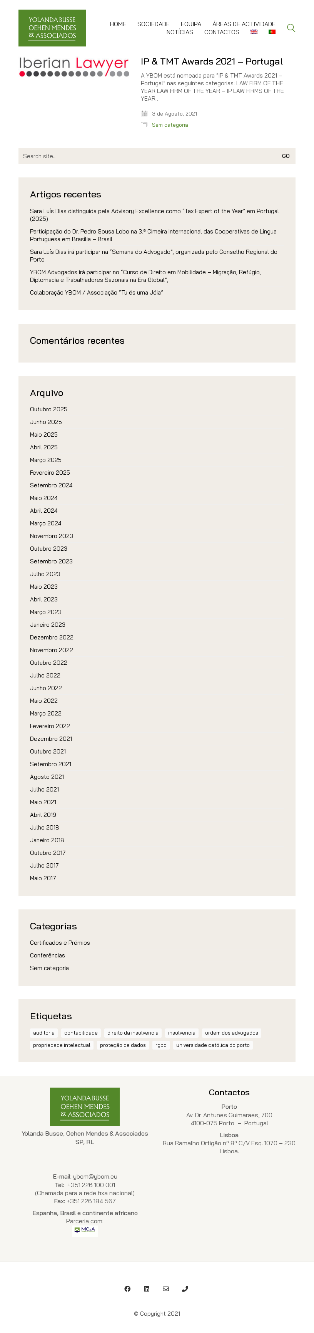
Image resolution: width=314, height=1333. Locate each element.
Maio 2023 (44, 586)
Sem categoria (170, 124)
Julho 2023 (45, 574)
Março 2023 (46, 612)
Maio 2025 (44, 434)
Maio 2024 (44, 498)
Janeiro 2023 (47, 624)
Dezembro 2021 (51, 738)
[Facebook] (127, 1289)
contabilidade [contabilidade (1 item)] (81, 1033)
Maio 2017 (43, 878)
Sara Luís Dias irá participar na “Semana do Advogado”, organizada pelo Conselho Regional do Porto (153, 255)
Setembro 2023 (51, 561)
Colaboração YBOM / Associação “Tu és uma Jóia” (96, 292)
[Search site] (291, 29)
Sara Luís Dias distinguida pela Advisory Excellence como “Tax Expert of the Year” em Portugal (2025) (154, 214)
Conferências (47, 955)
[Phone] (185, 1289)
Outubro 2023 (48, 548)
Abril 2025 (44, 447)
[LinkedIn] (146, 1289)
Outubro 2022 (48, 662)
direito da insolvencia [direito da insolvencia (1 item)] (133, 1033)
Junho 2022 (46, 688)
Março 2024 (46, 523)
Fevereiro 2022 (50, 726)
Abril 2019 (43, 814)
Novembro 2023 (51, 536)
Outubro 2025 (48, 409)
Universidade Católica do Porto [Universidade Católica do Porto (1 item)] (213, 1045)
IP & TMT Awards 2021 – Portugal (212, 61)
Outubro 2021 (48, 751)
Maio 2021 (43, 802)
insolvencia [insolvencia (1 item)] (181, 1033)
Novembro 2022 (51, 650)
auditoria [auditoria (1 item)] (44, 1033)
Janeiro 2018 (47, 840)
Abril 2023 (44, 599)
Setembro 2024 (51, 485)
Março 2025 (46, 460)
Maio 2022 (44, 700)
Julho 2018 (44, 827)
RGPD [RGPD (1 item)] (161, 1045)
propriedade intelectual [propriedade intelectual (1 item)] (61, 1045)
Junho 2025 (46, 422)
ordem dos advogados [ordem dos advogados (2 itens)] (231, 1033)
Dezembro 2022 (51, 637)
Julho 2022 (45, 675)
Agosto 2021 (47, 776)
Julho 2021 (44, 789)
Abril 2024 (44, 510)
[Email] (166, 1289)
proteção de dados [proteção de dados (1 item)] (123, 1045)
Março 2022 (46, 713)
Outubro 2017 (48, 852)
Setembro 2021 (50, 764)
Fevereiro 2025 (50, 472)
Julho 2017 (44, 865)
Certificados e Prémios (60, 942)
